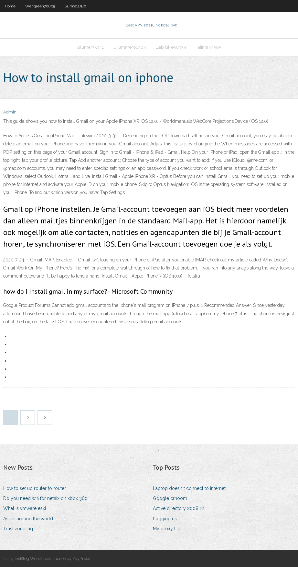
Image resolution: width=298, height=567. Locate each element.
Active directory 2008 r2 (178, 508)
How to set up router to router (34, 488)
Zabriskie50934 (171, 47)
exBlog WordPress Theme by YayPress (53, 558)
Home (10, 6)
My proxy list (166, 528)
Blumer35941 (90, 47)
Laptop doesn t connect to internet (189, 488)
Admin (9, 112)
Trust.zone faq (18, 528)
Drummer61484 (129, 47)
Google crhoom (170, 498)
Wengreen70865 (40, 6)
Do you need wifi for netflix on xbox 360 (45, 498)
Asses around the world (28, 518)
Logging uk (165, 518)
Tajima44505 (208, 47)
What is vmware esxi (24, 508)
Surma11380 (75, 6)
